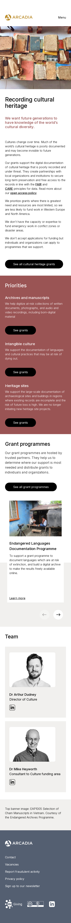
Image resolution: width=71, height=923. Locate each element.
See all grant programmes (31, 487)
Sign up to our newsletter (22, 886)
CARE (9, 188)
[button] (58, 615)
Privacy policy (14, 879)
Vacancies (12, 864)
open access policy (23, 193)
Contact (10, 857)
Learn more (17, 598)
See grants (20, 330)
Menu (62, 17)
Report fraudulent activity (22, 871)
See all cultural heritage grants (34, 264)
